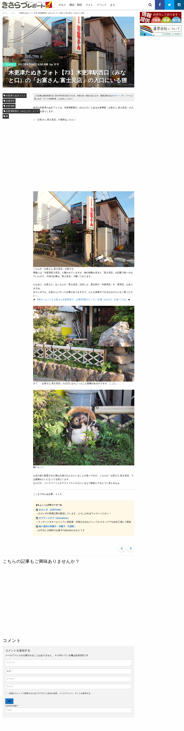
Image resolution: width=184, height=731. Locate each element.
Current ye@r (11, 706)
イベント (102, 4)
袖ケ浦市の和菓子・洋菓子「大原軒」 (57, 526)
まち (112, 4)
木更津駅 (10, 106)
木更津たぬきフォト (16, 95)
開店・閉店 (76, 4)
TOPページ (117, 96)
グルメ (62, 4)
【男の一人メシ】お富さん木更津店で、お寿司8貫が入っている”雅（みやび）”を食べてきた (81, 299)
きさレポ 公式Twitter (50, 510)
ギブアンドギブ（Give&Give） (54, 518)
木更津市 (10, 101)
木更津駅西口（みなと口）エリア (22, 111)
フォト (89, 4)
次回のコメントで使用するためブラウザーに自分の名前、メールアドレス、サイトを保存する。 (50, 693)
